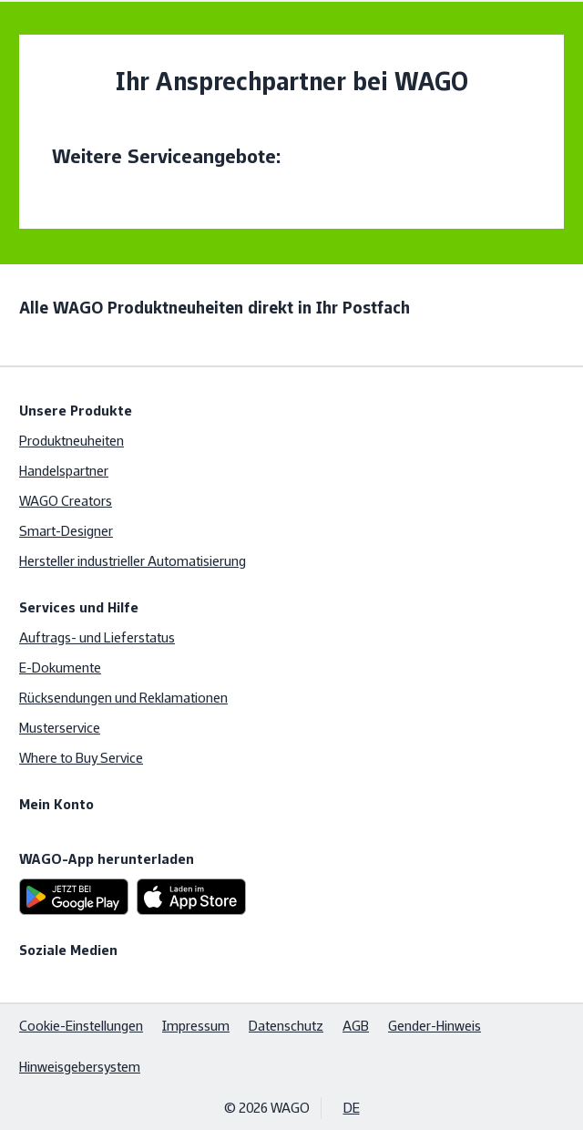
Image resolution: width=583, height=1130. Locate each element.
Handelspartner (63, 470)
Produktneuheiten (71, 440)
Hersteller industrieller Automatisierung (132, 561)
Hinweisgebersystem (79, 1066)
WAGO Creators (65, 500)
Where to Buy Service (81, 757)
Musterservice (59, 727)
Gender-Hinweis (434, 1025)
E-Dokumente (60, 667)
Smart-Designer (66, 531)
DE (351, 1107)
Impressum (196, 1025)
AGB (356, 1025)
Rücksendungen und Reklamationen (123, 697)
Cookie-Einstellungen (81, 1025)
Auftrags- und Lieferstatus (97, 637)
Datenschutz (286, 1025)
